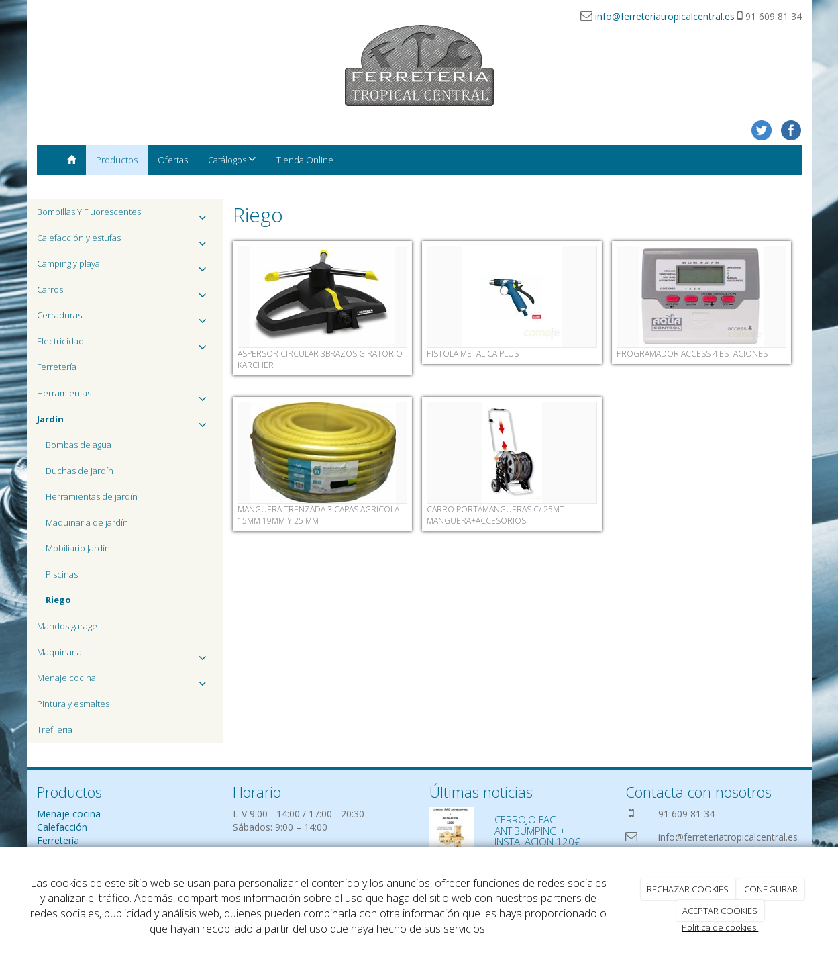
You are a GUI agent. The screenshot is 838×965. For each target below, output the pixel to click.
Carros (125, 293)
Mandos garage (67, 626)
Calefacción (62, 827)
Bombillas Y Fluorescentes (125, 215)
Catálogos (232, 159)
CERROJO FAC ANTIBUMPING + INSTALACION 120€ (537, 830)
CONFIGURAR (771, 889)
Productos (117, 160)
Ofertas (173, 160)
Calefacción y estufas (125, 241)
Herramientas (125, 396)
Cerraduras (125, 318)
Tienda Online (304, 160)
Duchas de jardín (79, 471)
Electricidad (125, 345)
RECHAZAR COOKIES (688, 889)
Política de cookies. (720, 927)
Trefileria (54, 729)
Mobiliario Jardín (78, 548)
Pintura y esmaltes (73, 704)
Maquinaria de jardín (87, 522)
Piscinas (62, 574)
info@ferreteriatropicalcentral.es (665, 16)
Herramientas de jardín (92, 496)
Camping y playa (125, 267)
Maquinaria (125, 655)
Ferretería (56, 367)
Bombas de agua (78, 445)
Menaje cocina (125, 681)
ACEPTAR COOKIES (719, 911)
